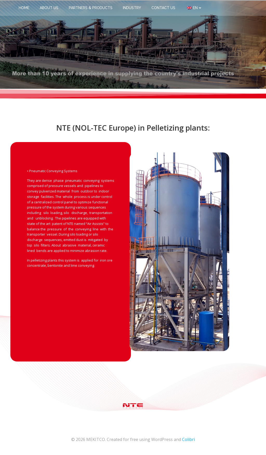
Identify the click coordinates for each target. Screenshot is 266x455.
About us (49, 8)
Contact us (163, 8)
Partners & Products (90, 8)
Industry (132, 8)
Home (24, 8)
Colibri (188, 439)
